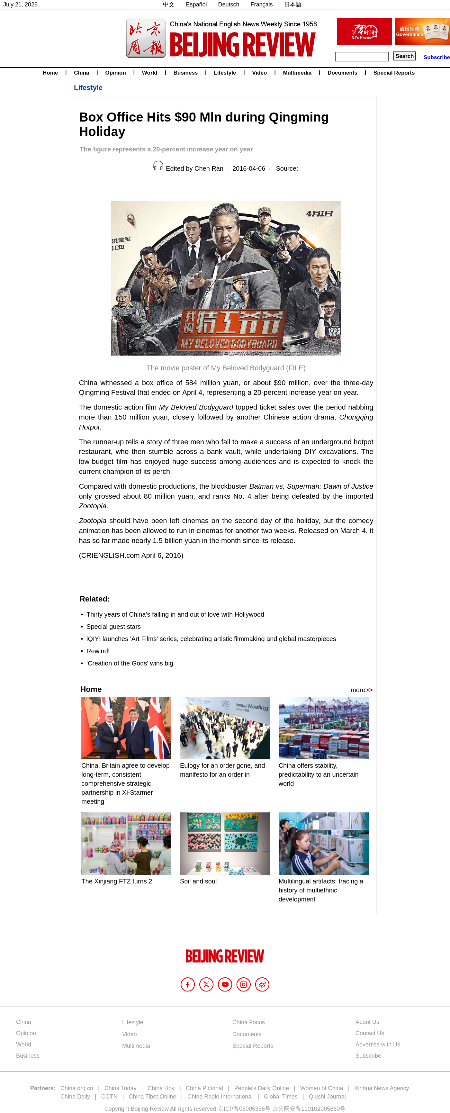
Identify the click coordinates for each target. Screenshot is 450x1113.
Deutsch (228, 4)
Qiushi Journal (327, 1096)
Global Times (281, 1096)
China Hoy (161, 1088)
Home (50, 73)
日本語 (293, 4)
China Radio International (220, 1096)
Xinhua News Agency (381, 1088)
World (150, 73)
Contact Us (370, 1033)
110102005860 (320, 1109)
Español (196, 4)
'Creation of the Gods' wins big (129, 663)
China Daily (75, 1096)
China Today (120, 1088)
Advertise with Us (378, 1044)
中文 (169, 4)
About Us (367, 1022)
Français (262, 4)
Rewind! (98, 651)
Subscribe (437, 57)
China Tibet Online (152, 1096)
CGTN (109, 1096)
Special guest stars (113, 626)
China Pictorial (204, 1088)
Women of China (321, 1088)
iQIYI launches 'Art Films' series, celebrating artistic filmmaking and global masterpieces (211, 638)
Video (259, 73)
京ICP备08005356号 (244, 1109)
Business (186, 73)
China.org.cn (76, 1088)
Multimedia (297, 73)
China (81, 73)
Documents (342, 73)
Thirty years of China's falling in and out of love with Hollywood (175, 614)
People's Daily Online (261, 1088)
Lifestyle (225, 73)
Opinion (115, 73)
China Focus (248, 1022)
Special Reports (394, 73)
